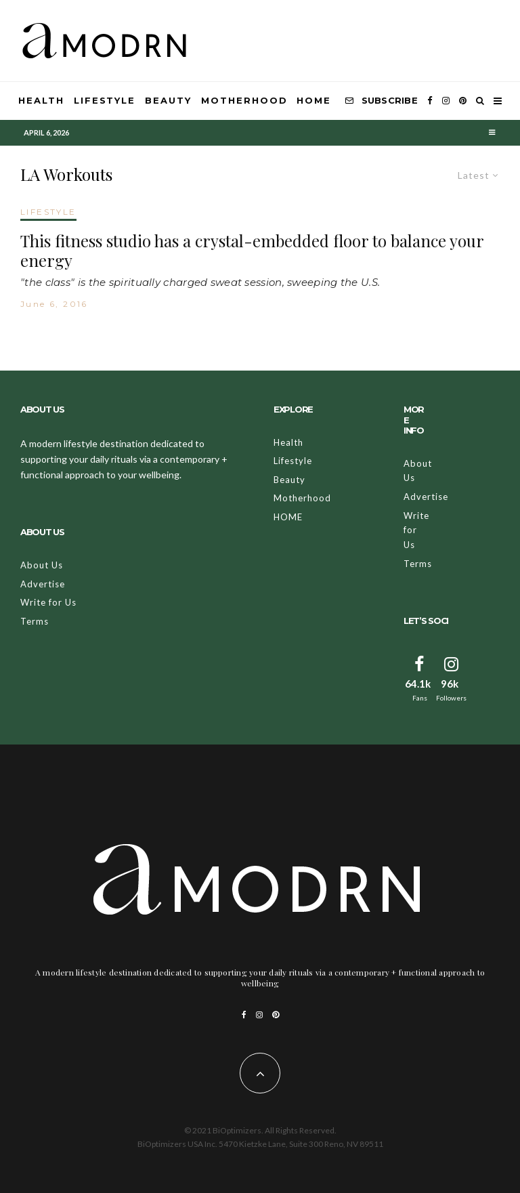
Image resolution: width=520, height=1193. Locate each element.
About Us (41, 565)
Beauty (168, 100)
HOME (314, 100)
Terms (34, 621)
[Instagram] (445, 101)
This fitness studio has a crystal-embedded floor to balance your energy (251, 250)
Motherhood (244, 100)
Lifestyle (105, 100)
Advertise (42, 584)
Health (41, 100)
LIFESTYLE (48, 212)
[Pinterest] (462, 101)
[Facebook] (429, 101)
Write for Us (48, 602)
